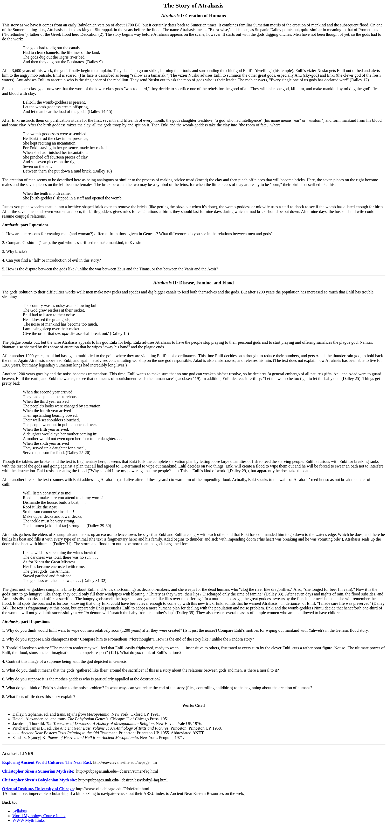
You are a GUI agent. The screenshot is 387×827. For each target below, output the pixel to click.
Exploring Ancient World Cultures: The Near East (46, 762)
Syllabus (19, 811)
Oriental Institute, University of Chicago (38, 789)
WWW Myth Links (28, 820)
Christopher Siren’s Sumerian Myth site (37, 771)
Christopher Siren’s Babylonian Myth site (39, 780)
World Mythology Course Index (38, 816)
